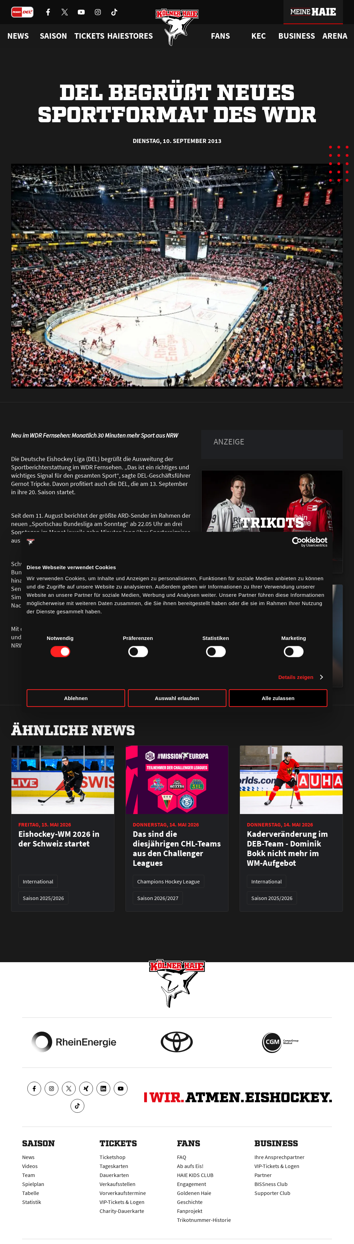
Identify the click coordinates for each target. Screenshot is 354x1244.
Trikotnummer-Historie (204, 1219)
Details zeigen (295, 677)
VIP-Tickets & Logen (122, 1201)
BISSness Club (271, 1183)
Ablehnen (75, 698)
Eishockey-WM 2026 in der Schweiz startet (59, 839)
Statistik (31, 1201)
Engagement (191, 1183)
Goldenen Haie (194, 1192)
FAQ (181, 1157)
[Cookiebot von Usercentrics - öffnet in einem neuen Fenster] (297, 542)
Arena (335, 36)
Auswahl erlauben (177, 698)
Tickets (89, 36)
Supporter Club (272, 1192)
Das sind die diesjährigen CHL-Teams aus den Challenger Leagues (177, 848)
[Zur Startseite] (177, 28)
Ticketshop (112, 1157)
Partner (263, 1174)
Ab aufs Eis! (190, 1165)
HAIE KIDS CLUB (195, 1174)
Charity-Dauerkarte (122, 1210)
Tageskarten (114, 1165)
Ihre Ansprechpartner (279, 1157)
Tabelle (30, 1192)
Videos (30, 1165)
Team (28, 1174)
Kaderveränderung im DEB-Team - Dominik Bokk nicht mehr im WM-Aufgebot (287, 848)
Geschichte (190, 1201)
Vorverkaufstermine (123, 1192)
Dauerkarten (114, 1174)
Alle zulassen (278, 698)
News (28, 1157)
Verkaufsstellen (118, 1183)
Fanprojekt (189, 1210)
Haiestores (130, 36)
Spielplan (33, 1183)
